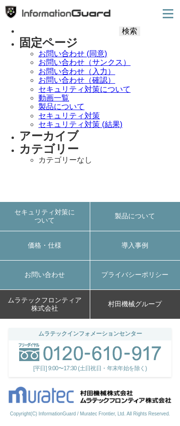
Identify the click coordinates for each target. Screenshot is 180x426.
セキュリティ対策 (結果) (80, 124)
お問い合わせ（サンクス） (84, 62)
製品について (61, 106)
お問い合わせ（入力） (76, 71)
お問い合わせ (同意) (72, 54)
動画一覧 (53, 98)
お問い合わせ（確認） (76, 80)
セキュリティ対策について (84, 89)
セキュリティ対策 (69, 116)
